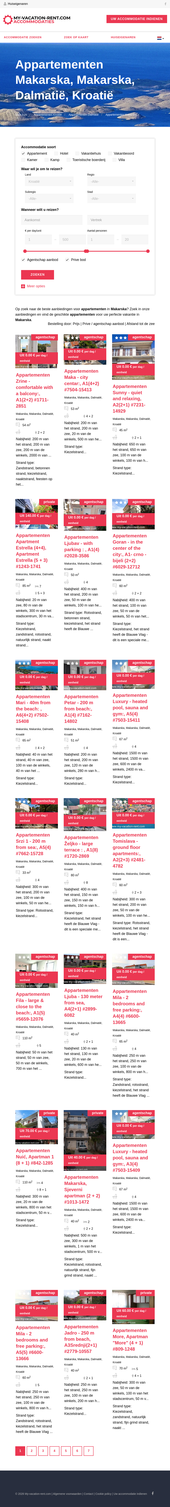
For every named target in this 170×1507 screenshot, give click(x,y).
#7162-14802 (81, 709)
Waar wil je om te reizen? (41, 169)
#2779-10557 (81, 1339)
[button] (49, 181)
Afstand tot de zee (141, 324)
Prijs (76, 324)
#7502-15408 (33, 709)
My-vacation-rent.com (42, 20)
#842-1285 (35, 1157)
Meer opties (33, 286)
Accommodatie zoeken (23, 37)
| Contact (87, 1493)
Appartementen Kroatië (48, 114)
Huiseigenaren (16, 4)
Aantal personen (97, 230)
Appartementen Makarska (121, 114)
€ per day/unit (33, 230)
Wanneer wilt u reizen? (40, 210)
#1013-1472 (82, 1189)
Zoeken (38, 274)
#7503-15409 (130, 1158)
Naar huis (21, 114)
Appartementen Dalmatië (84, 114)
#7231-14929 (130, 399)
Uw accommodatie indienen (137, 19)
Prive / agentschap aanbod (103, 324)
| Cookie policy (103, 1493)
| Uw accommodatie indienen (129, 1493)
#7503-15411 (130, 708)
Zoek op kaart (76, 37)
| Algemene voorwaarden (67, 1493)
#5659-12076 (33, 1007)
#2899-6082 (83, 1003)
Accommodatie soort (38, 147)
